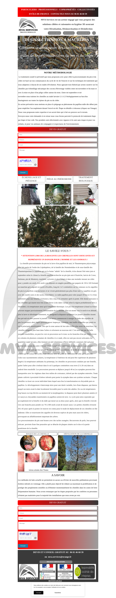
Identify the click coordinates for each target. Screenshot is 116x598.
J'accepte (38, 592)
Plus (94, 33)
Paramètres (58, 592)
